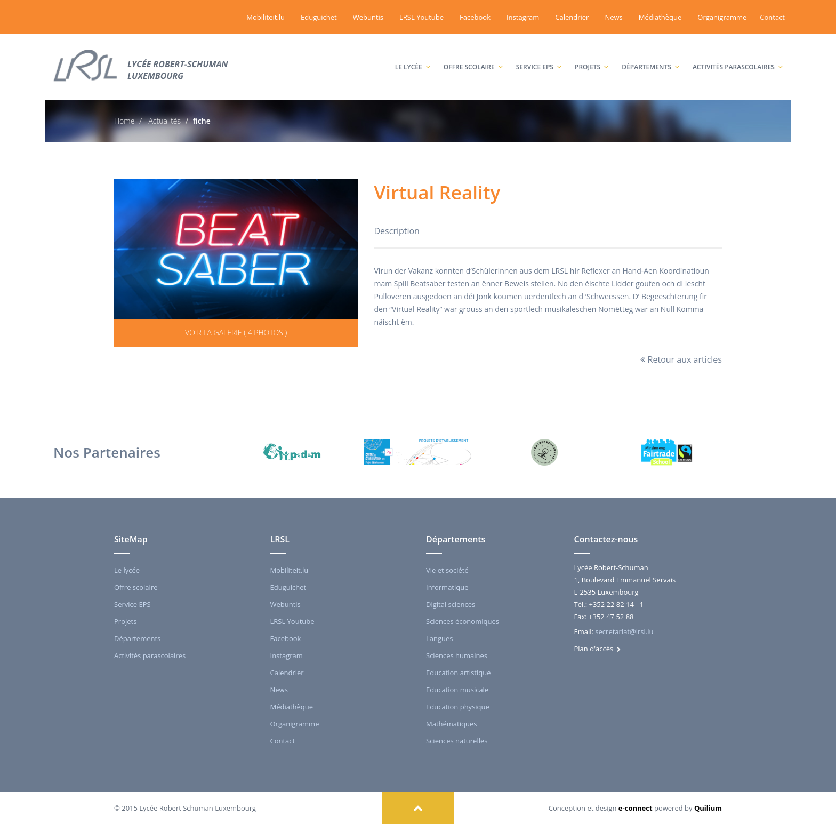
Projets (591, 56)
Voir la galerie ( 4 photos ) (236, 332)
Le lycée (412, 56)
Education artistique (458, 672)
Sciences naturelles (456, 741)
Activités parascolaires (738, 56)
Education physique (457, 706)
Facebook (475, 17)
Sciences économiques (462, 621)
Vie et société (447, 570)
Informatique (447, 587)
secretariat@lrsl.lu (624, 631)
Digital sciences (450, 604)
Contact (772, 17)
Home (124, 121)
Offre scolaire (473, 56)
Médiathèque (660, 17)
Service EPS (538, 56)
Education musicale (457, 689)
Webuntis (368, 17)
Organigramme (721, 17)
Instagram (523, 17)
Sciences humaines (456, 655)
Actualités (164, 121)
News (613, 17)
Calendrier (572, 17)
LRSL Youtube (421, 17)
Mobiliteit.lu (265, 17)
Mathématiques (451, 724)
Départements (650, 56)
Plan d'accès (597, 648)
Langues (439, 638)
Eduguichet (319, 17)
